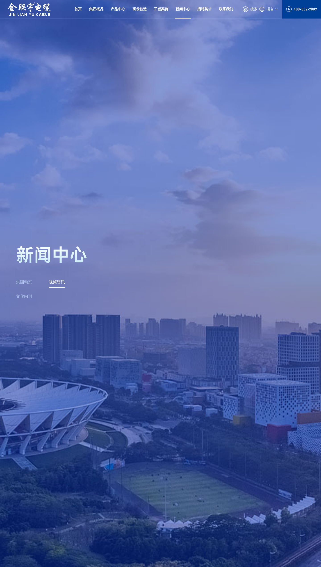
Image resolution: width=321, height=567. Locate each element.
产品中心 (118, 9)
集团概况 (96, 9)
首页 (78, 9)
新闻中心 (183, 9)
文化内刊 (24, 296)
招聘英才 (204, 9)
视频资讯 (57, 282)
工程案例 (161, 9)
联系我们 (226, 9)
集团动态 (24, 282)
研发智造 (139, 9)
